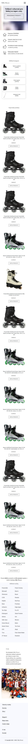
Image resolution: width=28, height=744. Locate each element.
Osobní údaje (5, 724)
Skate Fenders (19, 613)
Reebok (17, 597)
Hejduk (4, 600)
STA (3, 629)
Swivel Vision (5, 626)
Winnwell (4, 591)
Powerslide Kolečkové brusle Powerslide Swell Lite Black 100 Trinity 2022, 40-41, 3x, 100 (14, 138)
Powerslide (5, 588)
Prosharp (17, 604)
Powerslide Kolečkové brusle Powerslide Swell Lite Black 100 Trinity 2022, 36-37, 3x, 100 (14, 218)
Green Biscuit (5, 623)
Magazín (4, 717)
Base (3, 604)
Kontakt (4, 733)
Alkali (16, 629)
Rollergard (4, 613)
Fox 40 (17, 610)
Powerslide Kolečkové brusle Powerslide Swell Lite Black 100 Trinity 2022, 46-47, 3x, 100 (14, 333)
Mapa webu (5, 720)
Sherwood (4, 594)
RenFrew (17, 600)
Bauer (16, 594)
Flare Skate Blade (19, 632)
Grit (16, 616)
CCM (3, 597)
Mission (17, 619)
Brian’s (17, 591)
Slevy (3, 711)
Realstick (17, 635)
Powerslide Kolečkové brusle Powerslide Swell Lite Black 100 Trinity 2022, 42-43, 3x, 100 (14, 487)
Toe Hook (17, 626)
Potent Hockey (19, 588)
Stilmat (4, 616)
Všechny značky (6, 704)
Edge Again (18, 607)
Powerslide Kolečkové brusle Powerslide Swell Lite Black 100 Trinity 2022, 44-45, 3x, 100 (14, 178)
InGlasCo (4, 607)
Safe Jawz (4, 619)
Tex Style (4, 610)
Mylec (16, 623)
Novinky (4, 708)
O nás (3, 729)
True (3, 632)
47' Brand (4, 635)
